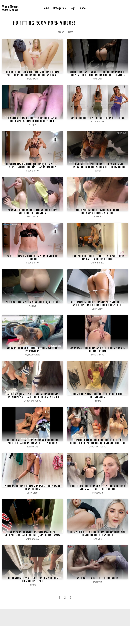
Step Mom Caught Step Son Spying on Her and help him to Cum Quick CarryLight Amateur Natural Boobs (97, 305)
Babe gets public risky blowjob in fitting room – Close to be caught (97, 487)
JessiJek (32, 124)
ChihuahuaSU (98, 262)
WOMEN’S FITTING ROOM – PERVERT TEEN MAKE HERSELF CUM (32, 487)
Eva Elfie (97, 538)
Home (46, 8)
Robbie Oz (32, 446)
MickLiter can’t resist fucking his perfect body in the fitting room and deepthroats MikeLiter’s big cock (97, 75)
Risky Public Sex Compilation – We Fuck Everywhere (32, 349)
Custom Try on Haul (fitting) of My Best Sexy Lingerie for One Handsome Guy (32, 165)
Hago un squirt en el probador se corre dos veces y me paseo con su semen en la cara (32, 397)
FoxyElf (97, 170)
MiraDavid (32, 216)
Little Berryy (97, 121)
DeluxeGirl (32, 78)
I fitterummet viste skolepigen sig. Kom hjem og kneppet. (33, 579)
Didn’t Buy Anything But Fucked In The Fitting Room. (97, 395)
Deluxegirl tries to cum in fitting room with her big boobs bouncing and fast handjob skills (32, 75)
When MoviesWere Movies (10, 8)
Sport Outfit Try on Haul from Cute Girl (97, 118)
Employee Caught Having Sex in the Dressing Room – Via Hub (97, 211)
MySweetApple (32, 354)
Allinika (97, 400)
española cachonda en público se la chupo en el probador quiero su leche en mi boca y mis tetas (97, 443)
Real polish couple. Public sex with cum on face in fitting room (97, 257)
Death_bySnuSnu (32, 400)
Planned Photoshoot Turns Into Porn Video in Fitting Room (32, 211)
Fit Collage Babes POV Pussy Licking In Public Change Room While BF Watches (32, 441)
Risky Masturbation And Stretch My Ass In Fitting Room (97, 349)
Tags (72, 8)
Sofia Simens (97, 354)
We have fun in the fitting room (97, 578)
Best (70, 31)
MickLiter (97, 78)
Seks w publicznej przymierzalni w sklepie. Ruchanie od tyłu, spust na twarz (32, 533)
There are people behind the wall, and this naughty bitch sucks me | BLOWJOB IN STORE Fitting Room (97, 167)
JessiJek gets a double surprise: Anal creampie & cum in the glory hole (32, 119)
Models (84, 8)
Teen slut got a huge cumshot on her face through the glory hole (97, 533)
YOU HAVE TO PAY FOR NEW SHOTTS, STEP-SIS (32, 302)
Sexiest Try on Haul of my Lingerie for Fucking (32, 257)
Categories (59, 8)
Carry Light (97, 308)
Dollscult (97, 581)
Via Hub (98, 216)
